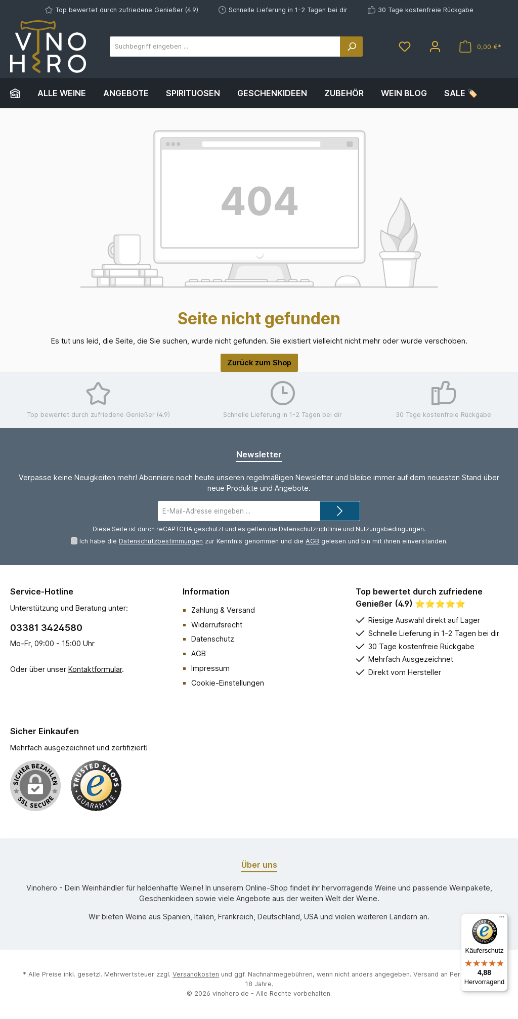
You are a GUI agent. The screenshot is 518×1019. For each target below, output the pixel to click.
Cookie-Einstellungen (227, 682)
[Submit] (340, 511)
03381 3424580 (46, 627)
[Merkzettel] (404, 46)
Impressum (210, 668)
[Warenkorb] (480, 46)
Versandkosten (195, 974)
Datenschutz (212, 638)
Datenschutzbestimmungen (161, 541)
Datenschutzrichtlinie (310, 529)
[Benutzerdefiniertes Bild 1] (96, 785)
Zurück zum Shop (259, 362)
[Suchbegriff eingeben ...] (225, 46)
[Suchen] (351, 46)
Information (206, 591)
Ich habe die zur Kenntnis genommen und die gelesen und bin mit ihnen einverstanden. (263, 541)
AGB (312, 541)
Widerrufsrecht (216, 624)
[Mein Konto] (435, 46)
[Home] (19, 93)
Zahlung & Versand (223, 610)
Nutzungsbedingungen (390, 529)
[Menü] (502, 919)
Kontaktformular (95, 669)
